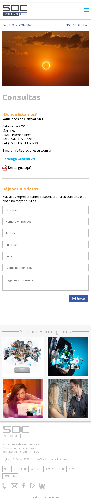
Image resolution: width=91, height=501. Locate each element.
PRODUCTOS (20, 469)
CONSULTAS (10, 476)
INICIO (6, 469)
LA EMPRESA (74, 469)
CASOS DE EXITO (55, 469)
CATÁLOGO (36, 469)
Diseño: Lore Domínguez (46, 497)
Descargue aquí (16, 168)
